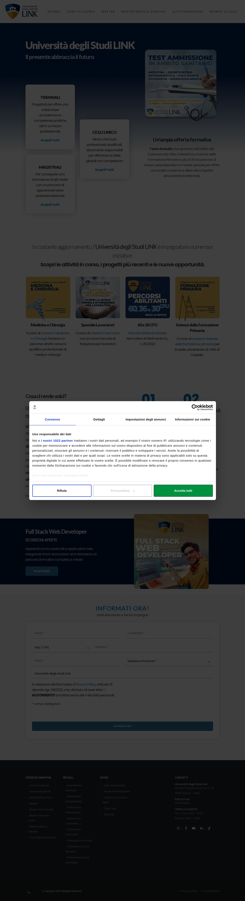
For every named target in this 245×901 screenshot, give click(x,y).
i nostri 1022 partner (57, 440)
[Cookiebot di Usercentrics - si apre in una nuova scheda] (195, 407)
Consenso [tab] (52, 419)
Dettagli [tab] (99, 419)
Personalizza (123, 490)
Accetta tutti (183, 490)
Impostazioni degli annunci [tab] (146, 419)
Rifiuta (62, 490)
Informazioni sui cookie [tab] (192, 419)
